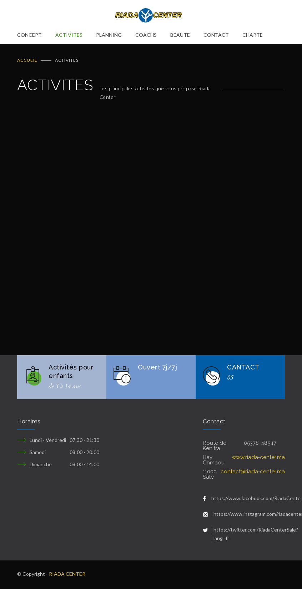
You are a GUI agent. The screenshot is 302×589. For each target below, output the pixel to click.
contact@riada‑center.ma (253, 471)
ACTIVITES (68, 35)
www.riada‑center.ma (258, 457)
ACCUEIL (27, 60)
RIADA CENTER (67, 574)
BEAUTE (180, 35)
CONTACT (216, 35)
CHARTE (252, 35)
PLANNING (109, 35)
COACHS (146, 35)
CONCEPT (29, 35)
